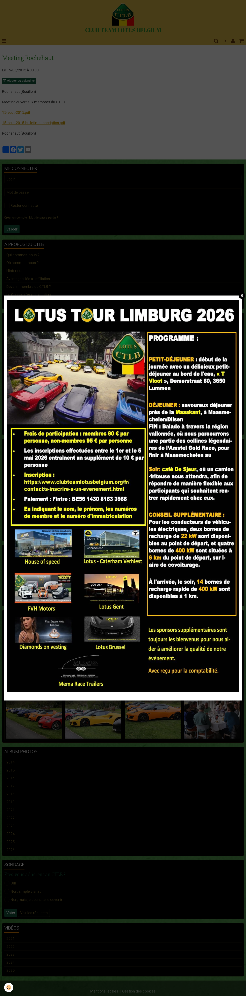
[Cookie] (8, 987)
